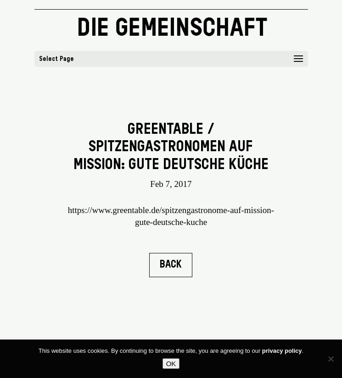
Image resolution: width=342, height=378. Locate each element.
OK (171, 363)
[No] (330, 358)
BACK (171, 265)
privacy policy (282, 350)
